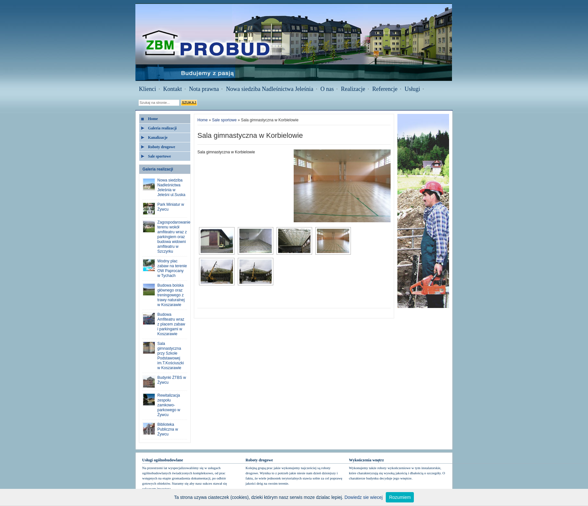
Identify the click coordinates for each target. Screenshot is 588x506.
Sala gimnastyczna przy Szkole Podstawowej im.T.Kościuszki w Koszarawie (170, 355)
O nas (327, 89)
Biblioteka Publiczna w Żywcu (167, 429)
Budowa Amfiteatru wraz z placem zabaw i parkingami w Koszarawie (171, 324)
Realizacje (353, 89)
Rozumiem (400, 497)
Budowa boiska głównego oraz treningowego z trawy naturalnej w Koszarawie (171, 295)
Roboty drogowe (161, 147)
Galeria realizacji (162, 128)
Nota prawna (204, 89)
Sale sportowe (159, 156)
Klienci (147, 89)
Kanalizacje (158, 137)
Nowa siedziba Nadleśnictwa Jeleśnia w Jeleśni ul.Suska (171, 187)
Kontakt (172, 89)
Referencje (384, 89)
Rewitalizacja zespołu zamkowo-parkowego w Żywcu (168, 405)
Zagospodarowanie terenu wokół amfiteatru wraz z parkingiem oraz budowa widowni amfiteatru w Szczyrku (173, 237)
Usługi (412, 89)
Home (153, 118)
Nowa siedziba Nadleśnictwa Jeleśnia (269, 89)
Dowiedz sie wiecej (363, 497)
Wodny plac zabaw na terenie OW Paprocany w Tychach (172, 268)
